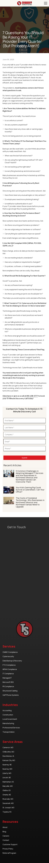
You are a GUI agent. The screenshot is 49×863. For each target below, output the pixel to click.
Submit (24, 458)
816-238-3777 (32, 396)
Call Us (2, 3)
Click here (7, 396)
